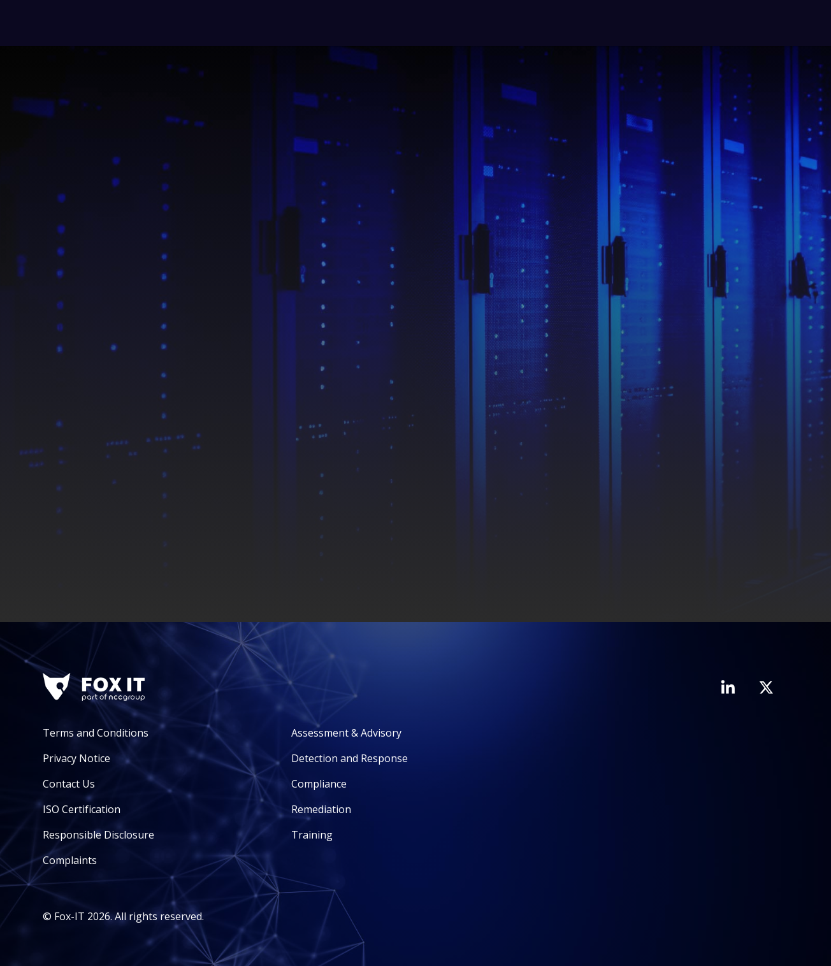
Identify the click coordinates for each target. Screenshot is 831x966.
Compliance (319, 784)
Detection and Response (349, 758)
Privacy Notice (76, 758)
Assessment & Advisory (346, 733)
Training (312, 835)
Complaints (70, 860)
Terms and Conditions (95, 733)
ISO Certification (81, 809)
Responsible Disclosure (98, 835)
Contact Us (69, 784)
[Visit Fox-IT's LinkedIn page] (728, 687)
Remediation (321, 809)
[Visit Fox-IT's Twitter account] (766, 687)
